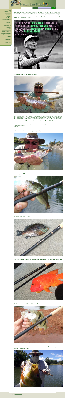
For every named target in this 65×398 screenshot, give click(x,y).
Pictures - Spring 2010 (6, 19)
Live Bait (9, 36)
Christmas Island (7, 23)
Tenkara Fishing (8, 37)
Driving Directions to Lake (6, 33)
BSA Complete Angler (6, 31)
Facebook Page (8, 13)
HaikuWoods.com (18, 394)
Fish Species (8, 14)
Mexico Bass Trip (7, 25)
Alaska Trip (9, 27)
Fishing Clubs (8, 42)
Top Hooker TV (8, 39)
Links (10, 28)
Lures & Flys (8, 22)
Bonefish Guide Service (6, 30)
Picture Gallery (8, 20)
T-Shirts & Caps (8, 40)
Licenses (9, 16)
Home (10, 10)
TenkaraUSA (16, 121)
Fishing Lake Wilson (7, 34)
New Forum (8, 17)
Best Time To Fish (7, 11)
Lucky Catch (16, 126)
